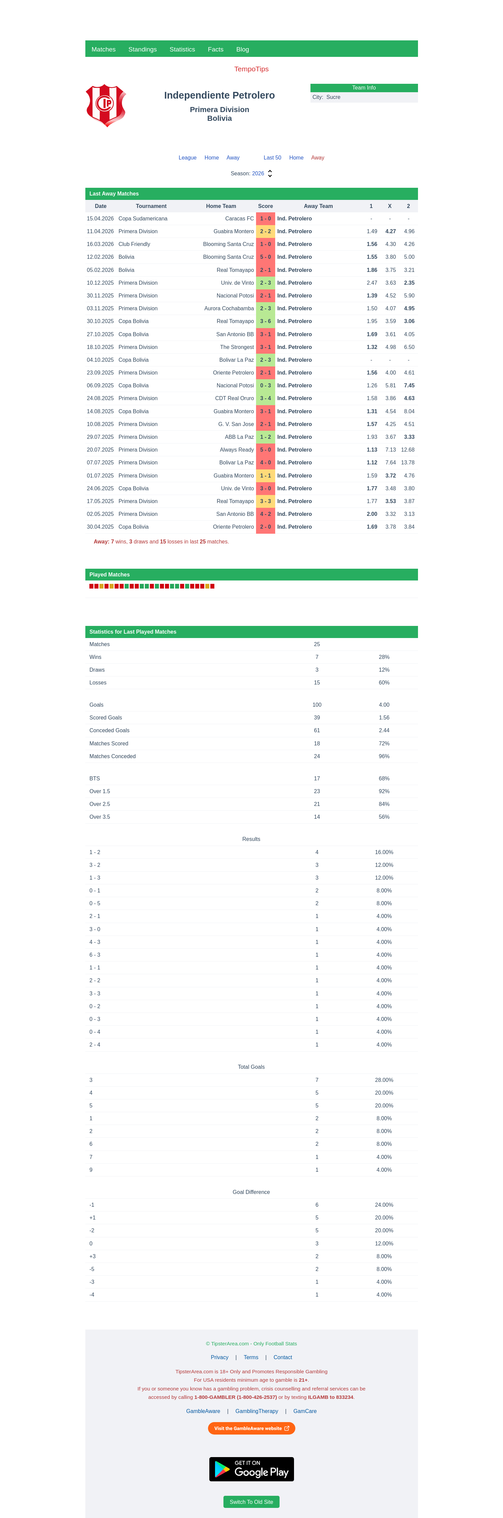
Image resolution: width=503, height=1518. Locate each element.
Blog (242, 49)
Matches (104, 49)
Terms (251, 1357)
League (188, 158)
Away (233, 158)
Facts (215, 49)
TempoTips (251, 69)
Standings (142, 49)
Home (212, 158)
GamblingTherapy (257, 1411)
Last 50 (272, 158)
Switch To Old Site (252, 1502)
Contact (283, 1357)
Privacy (219, 1357)
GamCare (305, 1411)
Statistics (182, 49)
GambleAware (203, 1411)
